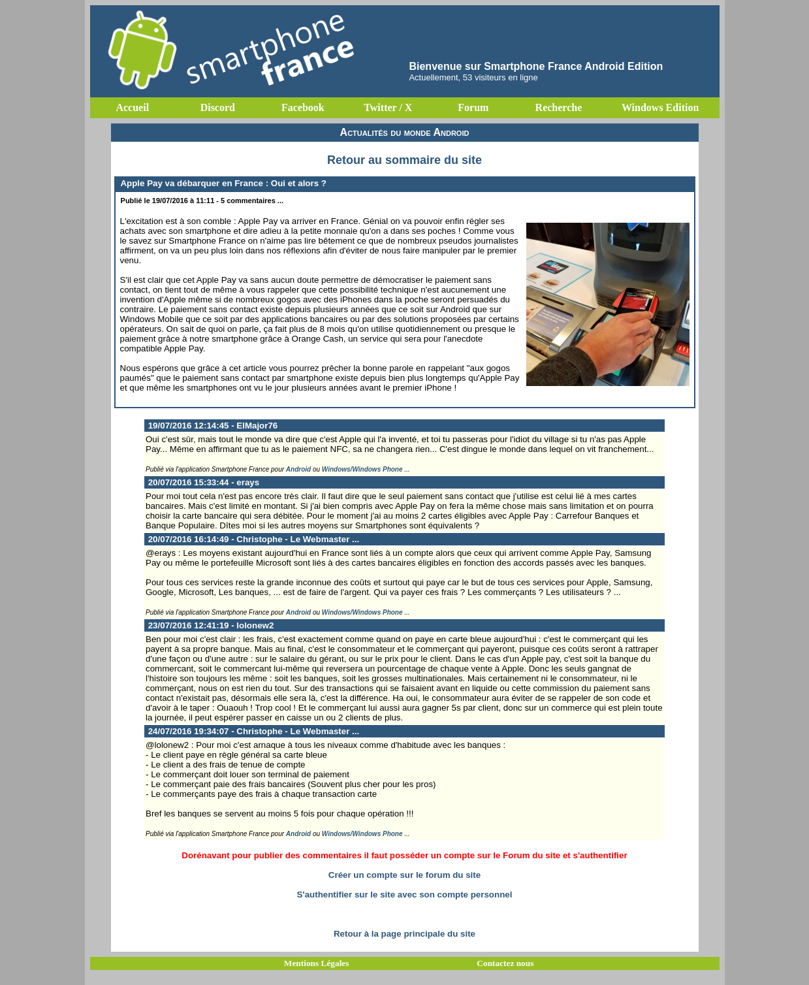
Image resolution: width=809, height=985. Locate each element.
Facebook (303, 107)
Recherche (558, 107)
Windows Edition (660, 107)
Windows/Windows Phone (362, 469)
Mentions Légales (316, 963)
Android (298, 469)
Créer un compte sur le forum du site (404, 875)
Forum (473, 107)
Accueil (132, 107)
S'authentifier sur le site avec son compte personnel (405, 894)
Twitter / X (388, 107)
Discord (217, 107)
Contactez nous (505, 963)
